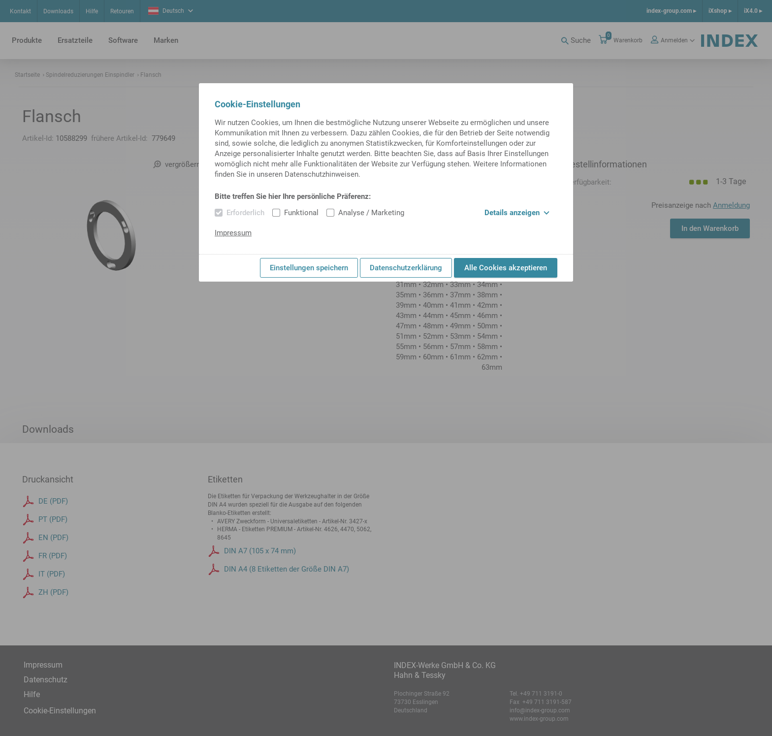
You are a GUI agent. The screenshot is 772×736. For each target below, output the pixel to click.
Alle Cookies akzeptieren (505, 267)
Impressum (233, 232)
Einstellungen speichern (309, 267)
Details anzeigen (516, 212)
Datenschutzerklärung (406, 267)
